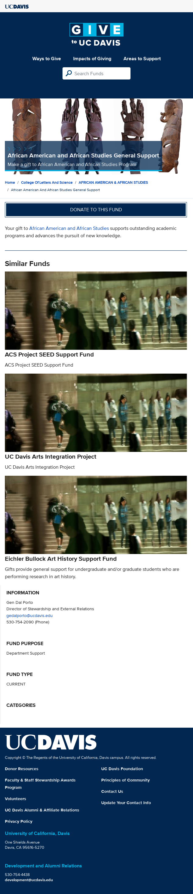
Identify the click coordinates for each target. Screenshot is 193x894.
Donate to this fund (96, 209)
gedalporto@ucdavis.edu (29, 615)
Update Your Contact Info (126, 803)
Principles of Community (125, 780)
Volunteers (15, 799)
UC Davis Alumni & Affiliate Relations (42, 810)
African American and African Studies (69, 228)
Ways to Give (46, 58)
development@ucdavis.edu (29, 880)
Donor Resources (21, 769)
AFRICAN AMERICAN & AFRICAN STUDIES (113, 182)
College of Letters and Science (47, 182)
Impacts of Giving (92, 58)
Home (10, 182)
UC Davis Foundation (122, 769)
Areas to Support (142, 58)
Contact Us (112, 791)
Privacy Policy (18, 821)
